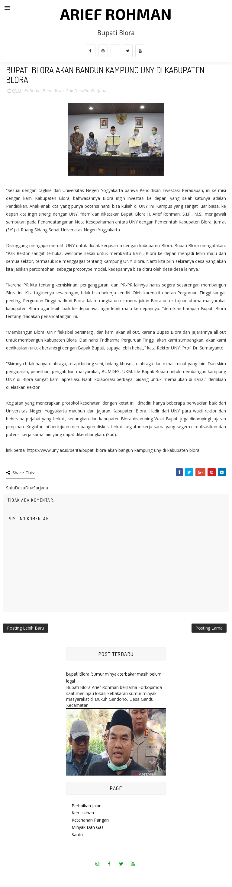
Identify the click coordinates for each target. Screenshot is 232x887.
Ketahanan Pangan (90, 820)
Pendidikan (53, 90)
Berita (35, 90)
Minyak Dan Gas (88, 827)
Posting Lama (209, 628)
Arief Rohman (116, 14)
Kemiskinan (83, 813)
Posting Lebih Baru (25, 628)
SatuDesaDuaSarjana (86, 90)
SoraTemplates (97, 874)
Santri (77, 834)
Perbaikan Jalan (87, 806)
